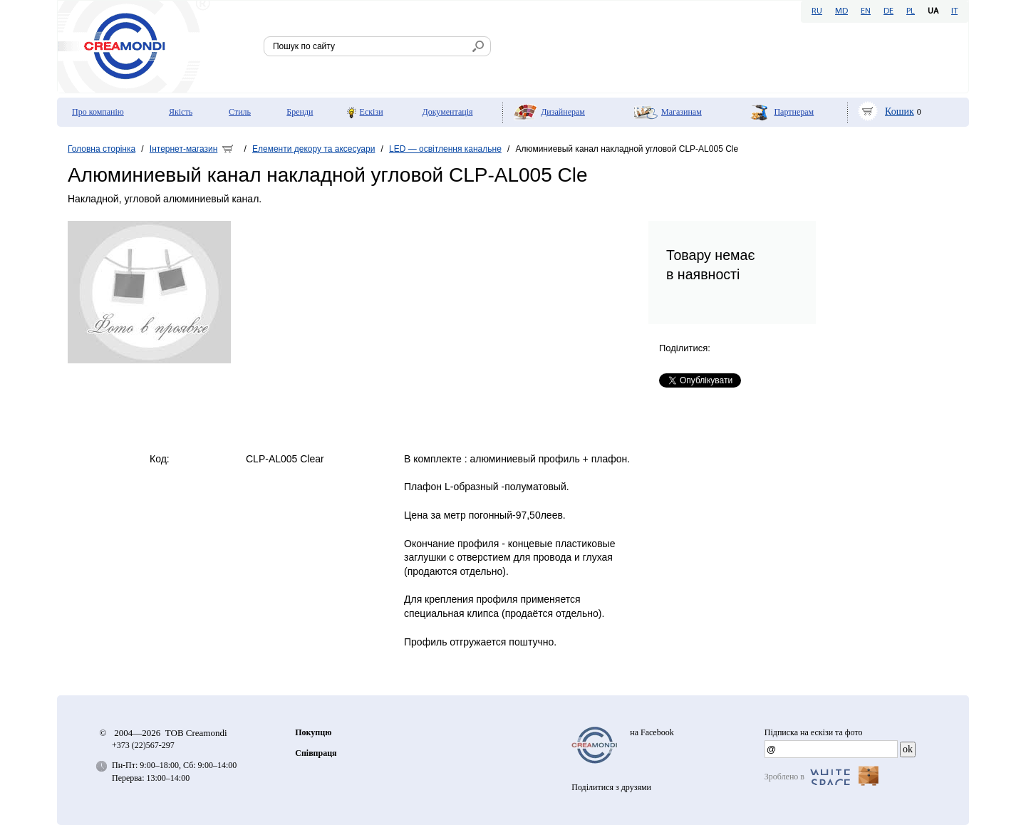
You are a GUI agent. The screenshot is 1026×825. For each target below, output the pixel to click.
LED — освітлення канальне (445, 149)
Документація (447, 112)
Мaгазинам (681, 112)
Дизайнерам (563, 112)
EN (866, 11)
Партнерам (794, 112)
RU (817, 11)
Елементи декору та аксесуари (313, 149)
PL (910, 11)
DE (888, 11)
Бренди (299, 112)
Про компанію (98, 112)
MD (841, 11)
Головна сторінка (101, 149)
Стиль (240, 112)
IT (954, 11)
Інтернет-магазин (183, 149)
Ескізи (371, 112)
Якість (180, 112)
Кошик (899, 111)
